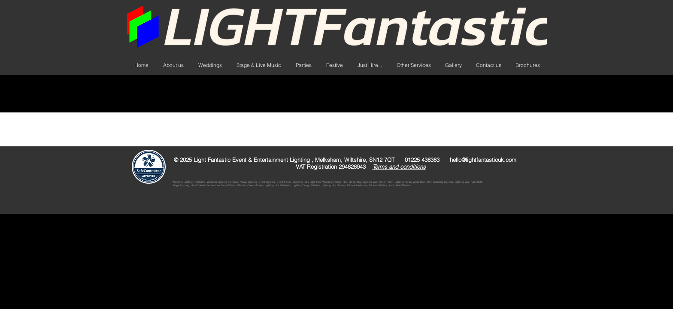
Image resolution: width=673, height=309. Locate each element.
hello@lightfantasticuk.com (483, 159)
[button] (369, 65)
